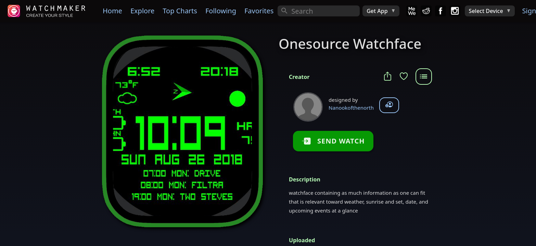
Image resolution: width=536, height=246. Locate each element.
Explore (142, 10)
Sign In (528, 10)
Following (220, 10)
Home (112, 10)
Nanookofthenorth (351, 107)
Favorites (258, 10)
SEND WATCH (336, 141)
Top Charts (180, 10)
